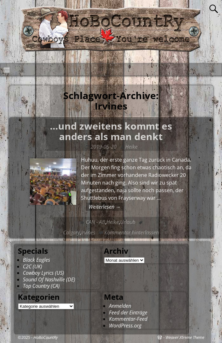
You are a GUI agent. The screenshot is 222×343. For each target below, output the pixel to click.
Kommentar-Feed (128, 318)
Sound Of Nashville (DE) (49, 279)
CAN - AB (95, 222)
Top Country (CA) (41, 285)
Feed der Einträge (128, 312)
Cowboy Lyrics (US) (43, 272)
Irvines (88, 232)
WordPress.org (125, 325)
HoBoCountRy (45, 337)
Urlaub (127, 222)
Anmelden (120, 305)
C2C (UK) (32, 266)
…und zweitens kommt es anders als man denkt (111, 131)
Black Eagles (36, 259)
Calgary (71, 232)
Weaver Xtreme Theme (184, 337)
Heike (112, 222)
